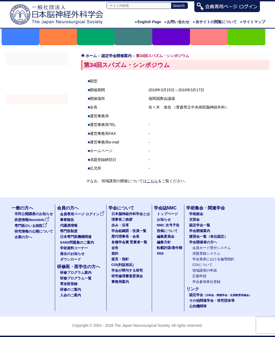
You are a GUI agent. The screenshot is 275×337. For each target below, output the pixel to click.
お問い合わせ (177, 22)
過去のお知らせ (72, 254)
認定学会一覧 (199, 225)
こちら (152, 181)
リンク (192, 289)
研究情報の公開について (34, 231)
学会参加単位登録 (206, 282)
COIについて (202, 265)
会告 (114, 248)
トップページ (167, 214)
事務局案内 (120, 282)
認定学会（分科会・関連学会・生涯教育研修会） (37, 89)
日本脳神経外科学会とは (130, 214)
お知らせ (164, 220)
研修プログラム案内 (75, 273)
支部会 (37, 80)
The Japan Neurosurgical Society (142, 325)
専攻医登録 (68, 284)
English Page (148, 22)
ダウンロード (70, 259)
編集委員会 (165, 236)
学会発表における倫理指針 (213, 259)
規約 (114, 253)
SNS (160, 253)
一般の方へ (22, 208)
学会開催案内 (37, 99)
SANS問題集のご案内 (77, 242)
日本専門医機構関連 (75, 237)
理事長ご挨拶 (121, 220)
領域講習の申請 (204, 270)
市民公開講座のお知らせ (34, 214)
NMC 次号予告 (168, 225)
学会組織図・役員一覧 (128, 231)
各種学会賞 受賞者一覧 (129, 242)
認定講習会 (37, 109)
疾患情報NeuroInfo (32, 220)
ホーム (91, 56)
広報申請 (199, 276)
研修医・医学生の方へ (78, 266)
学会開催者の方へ (37, 119)
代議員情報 (68, 225)
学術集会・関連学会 (205, 208)
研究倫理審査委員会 (127, 276)
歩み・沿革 (120, 225)
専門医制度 (68, 231)
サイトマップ (252, 22)
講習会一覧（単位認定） (208, 236)
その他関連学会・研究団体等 (212, 301)
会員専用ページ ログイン (82, 214)
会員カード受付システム (211, 248)
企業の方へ (23, 237)
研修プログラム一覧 (75, 278)
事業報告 (67, 220)
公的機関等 (198, 306)
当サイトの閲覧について (215, 22)
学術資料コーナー (74, 248)
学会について (121, 208)
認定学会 (220, 295)
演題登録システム (206, 253)
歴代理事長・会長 (125, 236)
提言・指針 (120, 259)
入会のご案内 (70, 295)
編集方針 (164, 242)
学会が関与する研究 (127, 270)
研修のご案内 (70, 290)
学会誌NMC (165, 208)
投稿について (167, 231)
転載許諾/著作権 (169, 248)
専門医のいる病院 (31, 226)
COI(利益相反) (122, 265)
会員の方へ (68, 208)
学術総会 (37, 70)
